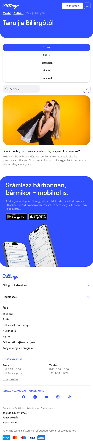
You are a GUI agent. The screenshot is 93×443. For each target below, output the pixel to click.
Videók (46, 70)
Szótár (6, 319)
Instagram (35, 397)
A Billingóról (10, 330)
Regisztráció (72, 5)
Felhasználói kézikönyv (16, 325)
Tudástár (18, 13)
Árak (5, 307)
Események (47, 78)
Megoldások (10, 296)
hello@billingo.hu (13, 373)
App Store (37, 216)
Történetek (46, 63)
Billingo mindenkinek (15, 285)
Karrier (7, 336)
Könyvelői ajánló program (18, 348)
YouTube (46, 397)
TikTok (69, 397)
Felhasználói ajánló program (19, 342)
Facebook (24, 397)
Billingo (11, 6)
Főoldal (7, 13)
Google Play (16, 216)
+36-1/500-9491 (58, 373)
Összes (46, 47)
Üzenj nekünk (10, 379)
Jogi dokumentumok (15, 412)
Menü (87, 6)
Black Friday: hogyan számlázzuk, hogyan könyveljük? (41, 151)
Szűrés (86, 89)
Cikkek (46, 55)
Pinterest (58, 397)
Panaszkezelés (11, 417)
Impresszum (10, 422)
